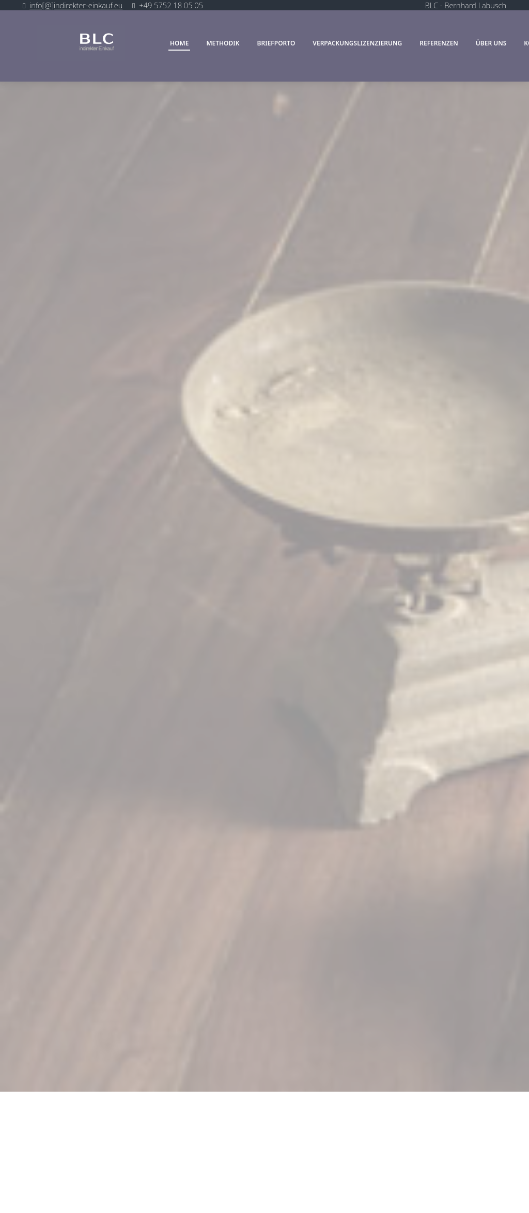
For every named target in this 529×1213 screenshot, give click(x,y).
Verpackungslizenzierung (357, 43)
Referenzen (438, 43)
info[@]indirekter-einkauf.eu (75, 5)
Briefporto (276, 43)
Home (179, 43)
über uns (491, 43)
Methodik (222, 43)
